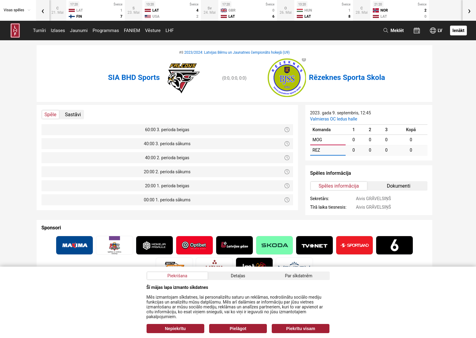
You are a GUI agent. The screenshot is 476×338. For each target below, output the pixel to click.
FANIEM (132, 30)
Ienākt (458, 30)
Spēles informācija (339, 186)
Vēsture (153, 30)
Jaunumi (79, 30)
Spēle (50, 114)
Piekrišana (177, 275)
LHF (169, 30)
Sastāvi (73, 114)
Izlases (58, 30)
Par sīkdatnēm (298, 275)
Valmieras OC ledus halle (333, 119)
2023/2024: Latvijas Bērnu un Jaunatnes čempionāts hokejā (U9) (236, 52)
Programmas (106, 30)
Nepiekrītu (175, 328)
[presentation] (42, 10)
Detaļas (238, 275)
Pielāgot (238, 328)
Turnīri (39, 30)
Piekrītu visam (300, 328)
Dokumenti (398, 186)
